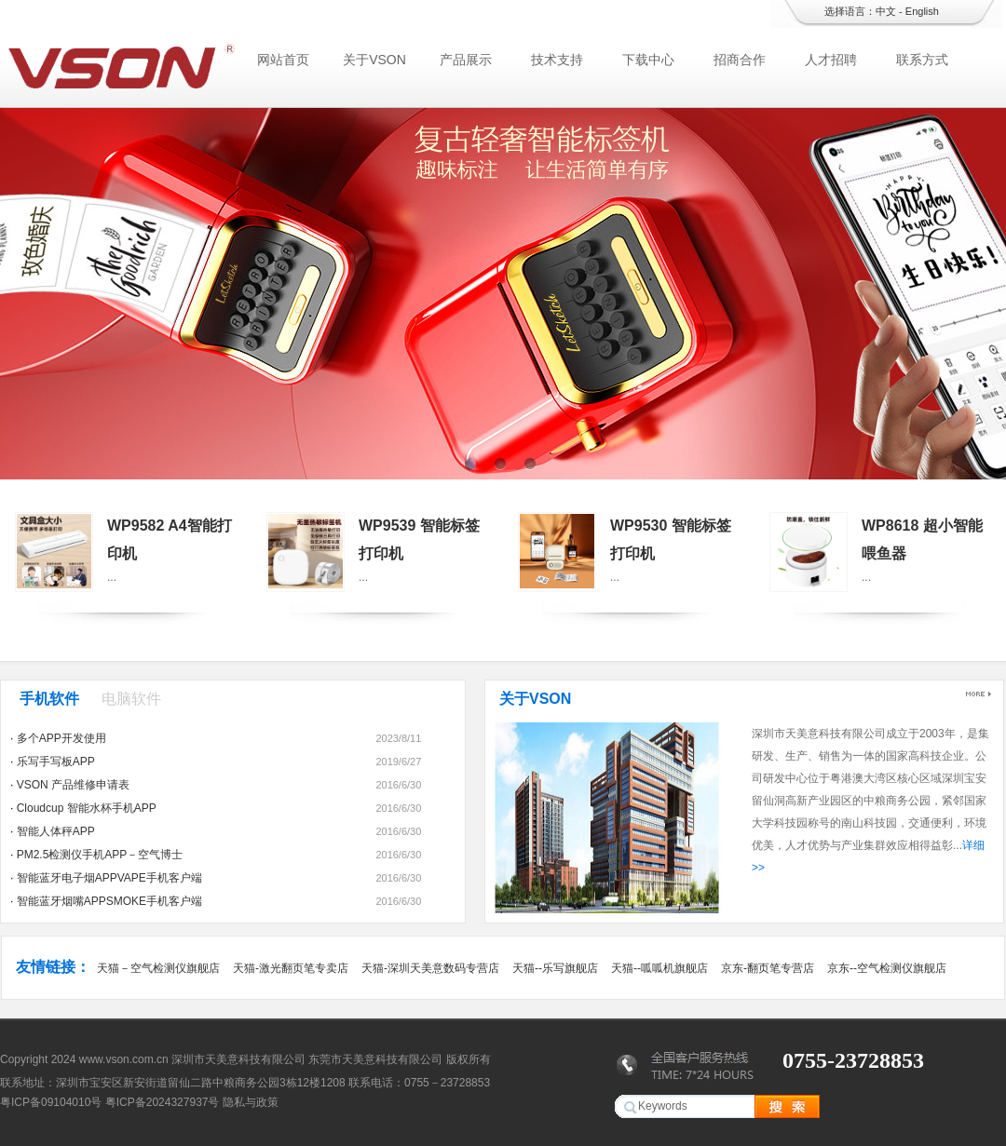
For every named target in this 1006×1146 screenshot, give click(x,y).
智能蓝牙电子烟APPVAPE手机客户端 (109, 877)
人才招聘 (831, 59)
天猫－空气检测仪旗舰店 (158, 968)
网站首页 (283, 59)
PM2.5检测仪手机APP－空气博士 (100, 854)
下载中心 (648, 59)
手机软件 (49, 699)
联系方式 (922, 59)
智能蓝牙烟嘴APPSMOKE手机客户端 (109, 901)
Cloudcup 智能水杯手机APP (86, 808)
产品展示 (466, 59)
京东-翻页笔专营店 (767, 968)
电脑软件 (131, 699)
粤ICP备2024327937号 (162, 1102)
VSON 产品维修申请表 (73, 784)
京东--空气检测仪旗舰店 (886, 968)
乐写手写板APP (56, 761)
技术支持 (557, 59)
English (922, 11)
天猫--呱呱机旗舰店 (659, 968)
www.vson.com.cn (124, 1059)
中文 (886, 11)
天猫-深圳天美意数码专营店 (430, 968)
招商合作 (740, 59)
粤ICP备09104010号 (51, 1102)
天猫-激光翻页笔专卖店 (290, 968)
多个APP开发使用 (61, 738)
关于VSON (374, 59)
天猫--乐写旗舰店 (555, 968)
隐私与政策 (251, 1102)
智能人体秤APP (56, 831)
